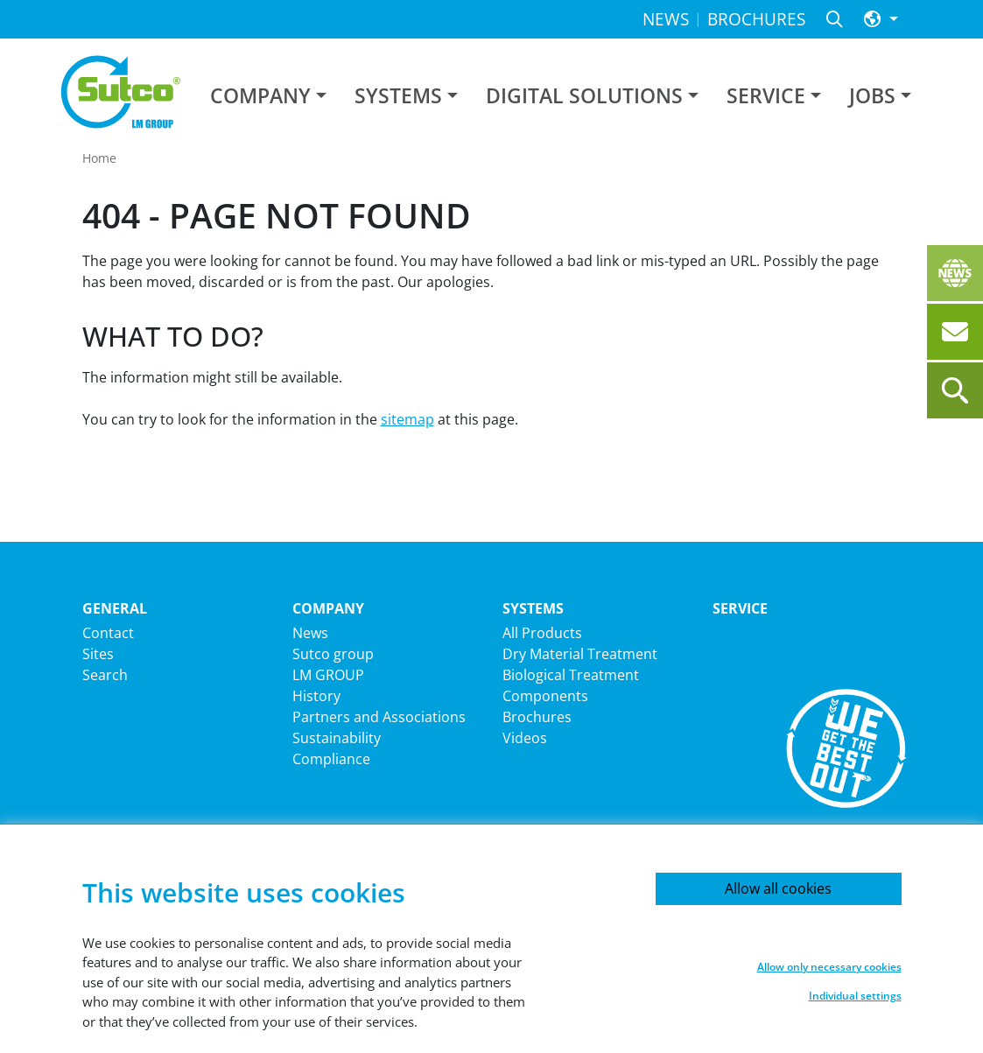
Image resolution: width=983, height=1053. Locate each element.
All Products (542, 632)
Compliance (331, 759)
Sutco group (333, 653)
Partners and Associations (379, 717)
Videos (524, 738)
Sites (98, 653)
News (310, 632)
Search (105, 674)
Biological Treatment (570, 674)
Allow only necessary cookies (829, 966)
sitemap (407, 419)
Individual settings (855, 995)
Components (545, 696)
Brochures (537, 717)
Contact (108, 632)
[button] (881, 19)
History (316, 696)
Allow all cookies (778, 888)
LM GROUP (328, 674)
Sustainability (336, 738)
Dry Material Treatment (579, 653)
